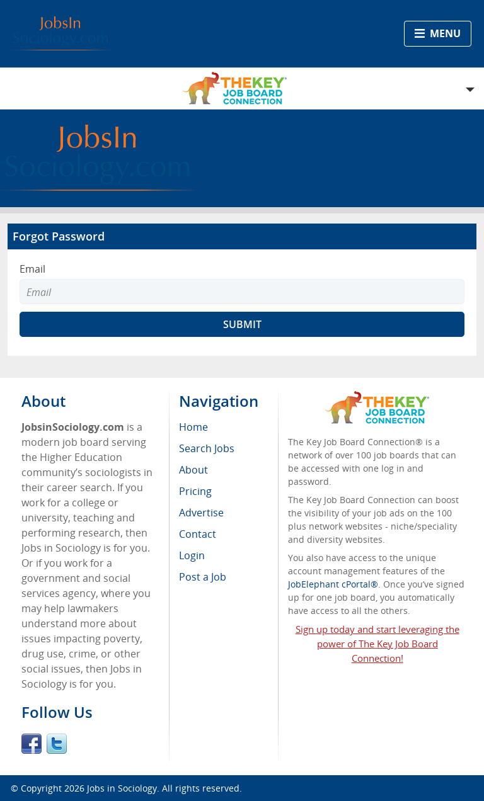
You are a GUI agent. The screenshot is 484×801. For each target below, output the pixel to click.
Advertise (201, 513)
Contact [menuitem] (197, 534)
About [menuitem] (193, 470)
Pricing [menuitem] (195, 491)
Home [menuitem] (193, 427)
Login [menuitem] (192, 555)
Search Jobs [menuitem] (206, 448)
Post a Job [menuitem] (202, 577)
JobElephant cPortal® (333, 584)
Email (32, 269)
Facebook (31, 744)
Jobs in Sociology (122, 788)
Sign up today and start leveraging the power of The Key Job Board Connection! (377, 643)
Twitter (57, 744)
